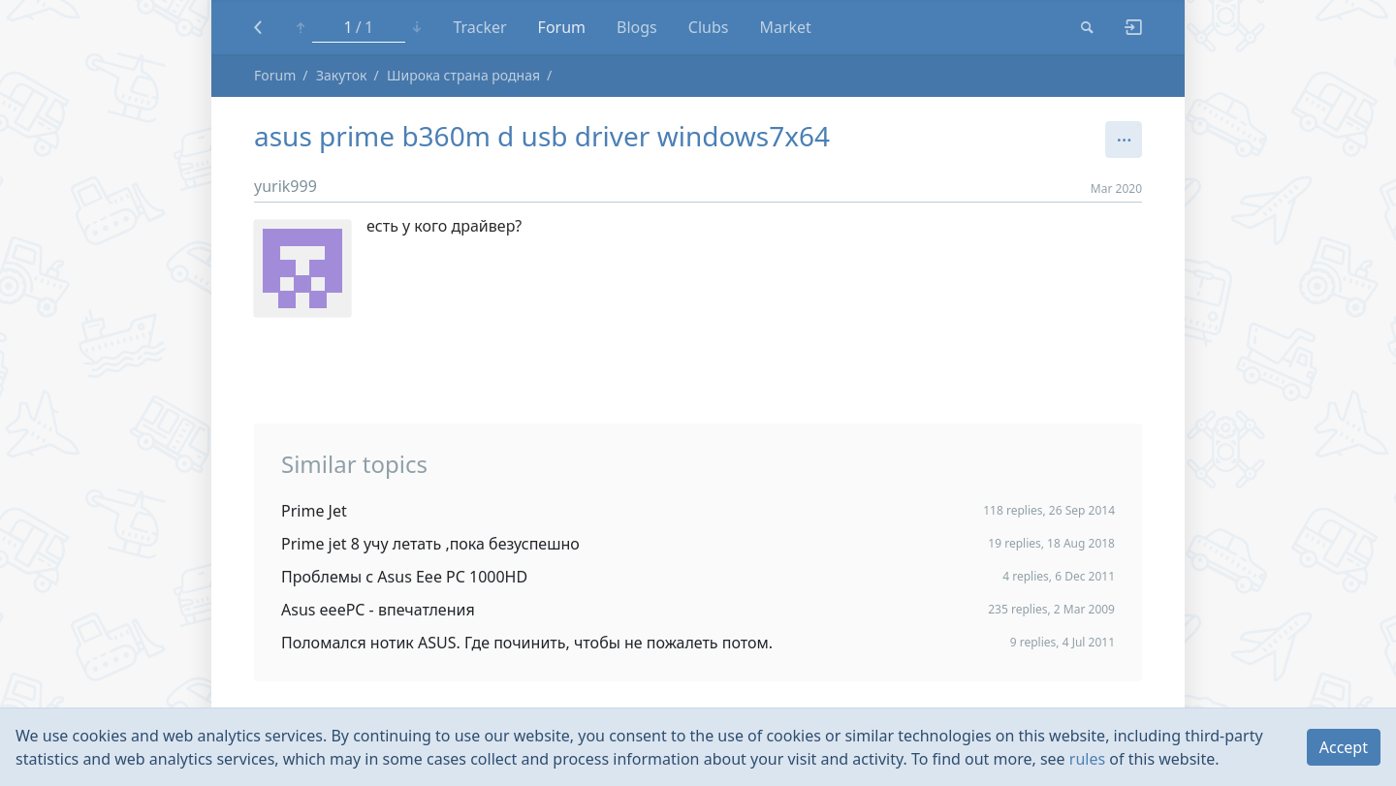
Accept (1343, 747)
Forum (562, 27)
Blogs (637, 27)
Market (784, 27)
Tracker (479, 27)
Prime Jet (314, 510)
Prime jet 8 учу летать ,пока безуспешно (430, 543)
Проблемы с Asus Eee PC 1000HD (404, 576)
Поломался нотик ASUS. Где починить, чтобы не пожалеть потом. (527, 642)
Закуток (341, 75)
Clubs (708, 27)
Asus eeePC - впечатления (378, 609)
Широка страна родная (463, 75)
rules (1087, 759)
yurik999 (285, 186)
